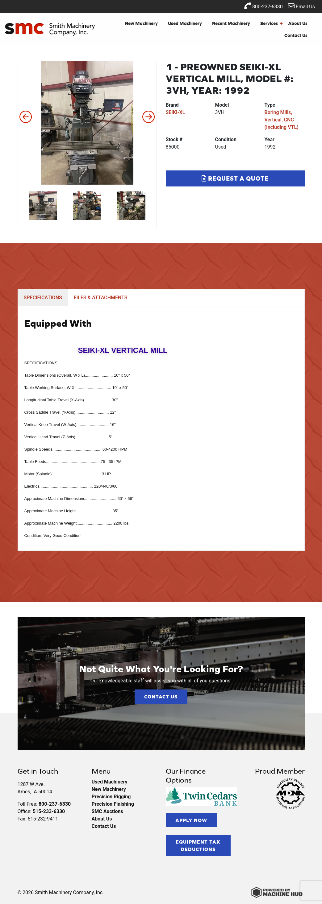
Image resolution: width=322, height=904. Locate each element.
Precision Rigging (111, 797)
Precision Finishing (113, 804)
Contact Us (295, 35)
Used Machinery (185, 23)
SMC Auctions (107, 811)
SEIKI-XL (175, 112)
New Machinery (141, 23)
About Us (297, 23)
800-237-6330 (263, 6)
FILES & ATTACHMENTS (101, 298)
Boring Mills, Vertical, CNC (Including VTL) (281, 119)
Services (271, 23)
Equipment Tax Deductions (198, 845)
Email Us (301, 6)
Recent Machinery (231, 23)
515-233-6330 (49, 811)
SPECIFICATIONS (43, 298)
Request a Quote (235, 178)
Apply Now (191, 820)
